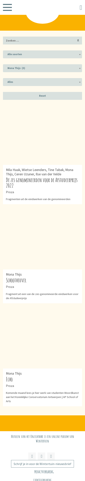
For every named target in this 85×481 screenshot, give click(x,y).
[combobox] (42, 54)
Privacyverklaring (44, 472)
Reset (42, 95)
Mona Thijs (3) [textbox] (16, 68)
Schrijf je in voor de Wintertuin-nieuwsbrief (42, 464)
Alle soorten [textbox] (15, 54)
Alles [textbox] (10, 81)
